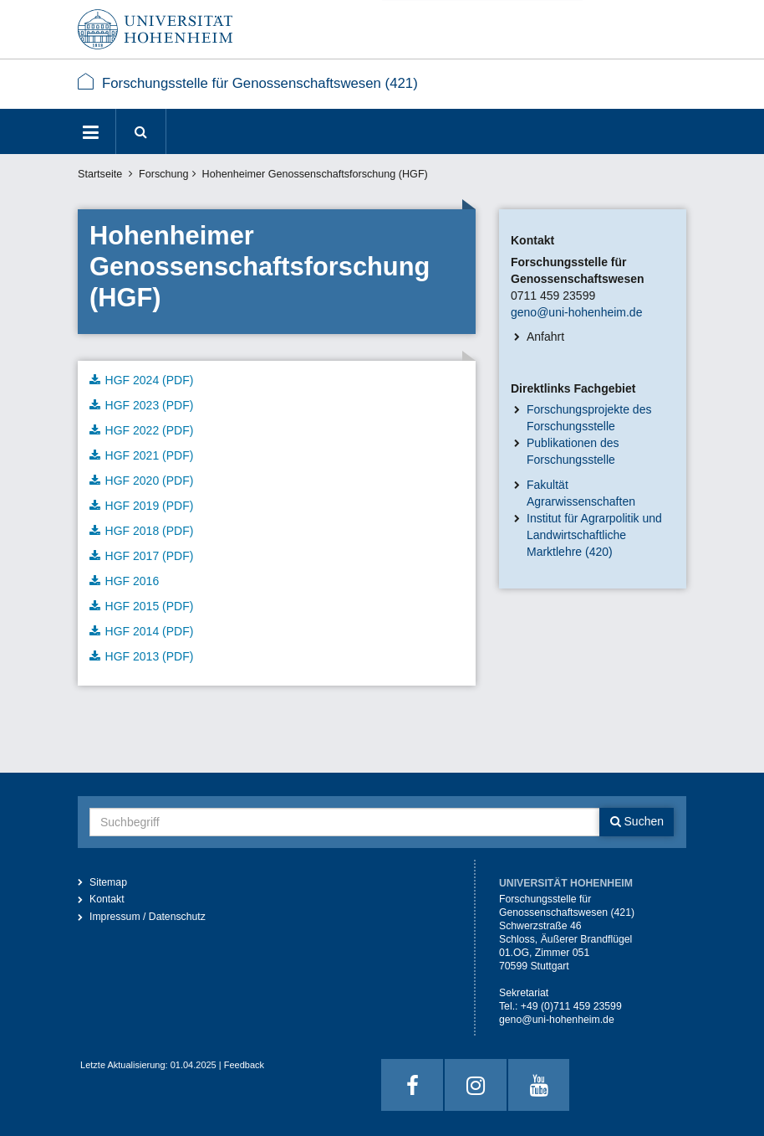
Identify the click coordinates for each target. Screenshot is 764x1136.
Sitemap (108, 882)
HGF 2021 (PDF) (149, 455)
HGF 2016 (132, 581)
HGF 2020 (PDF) (149, 480)
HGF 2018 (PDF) (149, 530)
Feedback (244, 1065)
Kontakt (107, 899)
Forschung (164, 174)
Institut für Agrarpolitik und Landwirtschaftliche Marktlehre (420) (594, 534)
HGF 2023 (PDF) (149, 405)
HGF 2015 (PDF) (149, 606)
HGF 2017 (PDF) (149, 556)
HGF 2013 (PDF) (149, 656)
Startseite (100, 174)
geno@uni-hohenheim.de (576, 312)
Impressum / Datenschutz (147, 917)
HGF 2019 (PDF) (149, 505)
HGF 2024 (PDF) (149, 380)
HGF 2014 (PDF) (149, 631)
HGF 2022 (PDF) (149, 430)
